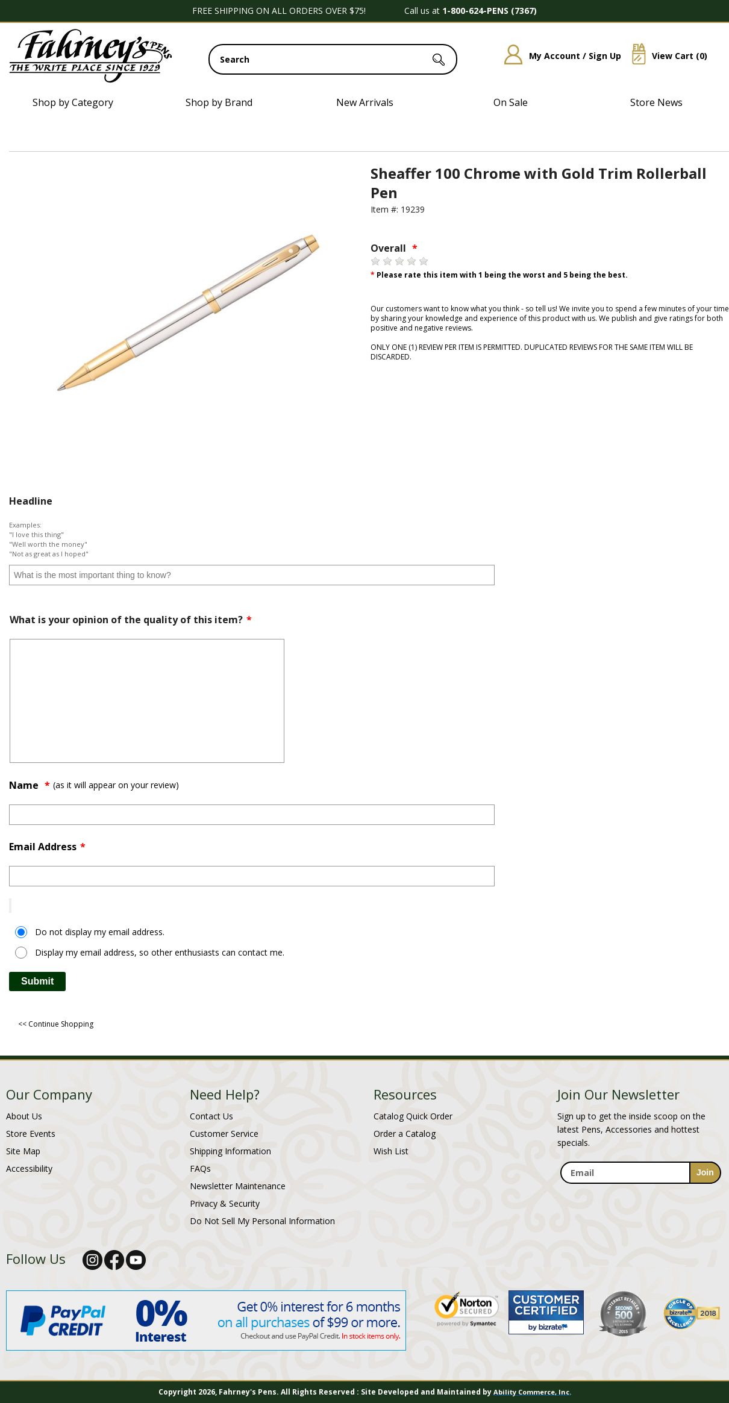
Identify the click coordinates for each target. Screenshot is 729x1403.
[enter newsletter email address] (640, 1173)
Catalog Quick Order (413, 1116)
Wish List (391, 1151)
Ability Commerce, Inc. (532, 1391)
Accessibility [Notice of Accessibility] (29, 1168)
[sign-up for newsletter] (705, 1173)
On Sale (510, 102)
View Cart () (665, 55)
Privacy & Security (225, 1203)
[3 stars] (399, 261)
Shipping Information (230, 1151)
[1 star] (375, 261)
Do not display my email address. (99, 932)
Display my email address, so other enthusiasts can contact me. (159, 952)
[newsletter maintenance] (640, 1190)
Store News (656, 102)
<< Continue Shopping (55, 1024)
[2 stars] (387, 261)
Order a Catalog (405, 1133)
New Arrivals (364, 102)
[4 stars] (411, 261)
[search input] (332, 59)
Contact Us (211, 1116)
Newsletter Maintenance (238, 1186)
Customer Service (224, 1133)
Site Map (23, 1151)
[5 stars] (423, 261)
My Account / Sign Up (558, 55)
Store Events (30, 1133)
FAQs (200, 1168)
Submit (37, 981)
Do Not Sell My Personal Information (262, 1221)
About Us (24, 1116)
